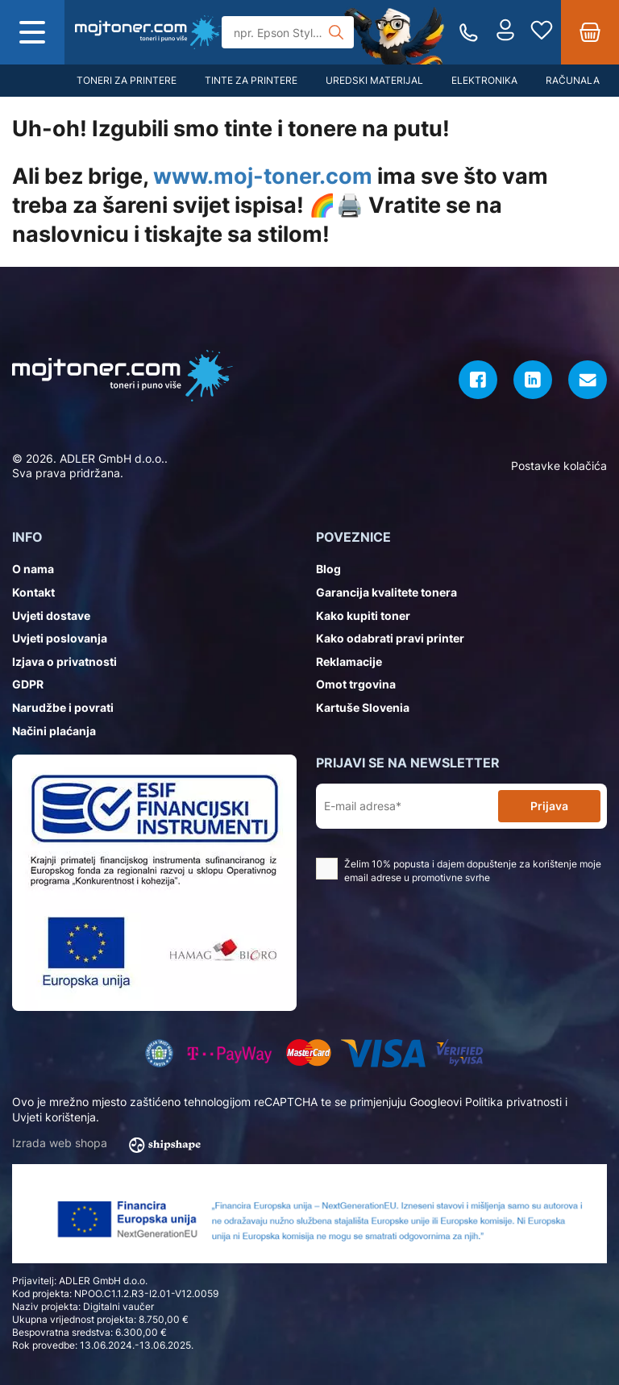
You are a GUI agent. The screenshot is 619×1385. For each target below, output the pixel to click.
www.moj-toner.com (262, 176)
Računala (573, 80)
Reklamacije (349, 661)
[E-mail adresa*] (410, 806)
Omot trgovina (356, 684)
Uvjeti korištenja (54, 1117)
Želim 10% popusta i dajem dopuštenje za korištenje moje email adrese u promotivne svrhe (458, 871)
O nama (33, 569)
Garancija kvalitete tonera (386, 592)
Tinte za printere (251, 80)
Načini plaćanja (54, 731)
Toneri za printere (127, 80)
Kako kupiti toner (363, 615)
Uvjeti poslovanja (59, 638)
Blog (328, 569)
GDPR (28, 684)
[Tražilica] (288, 32)
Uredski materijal (374, 80)
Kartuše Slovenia (362, 707)
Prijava (549, 806)
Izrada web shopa (111, 1144)
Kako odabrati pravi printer (390, 638)
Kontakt (33, 592)
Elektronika (484, 80)
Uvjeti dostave (51, 615)
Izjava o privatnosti (64, 661)
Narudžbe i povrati (63, 707)
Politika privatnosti (513, 1101)
